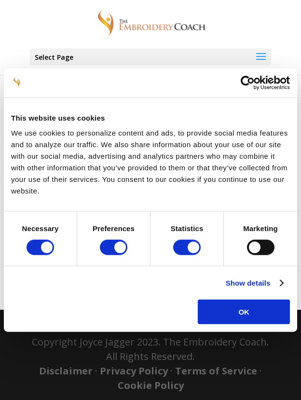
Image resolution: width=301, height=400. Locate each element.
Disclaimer (66, 370)
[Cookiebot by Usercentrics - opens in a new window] (247, 82)
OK (243, 312)
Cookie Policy (151, 385)
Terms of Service (216, 370)
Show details (248, 282)
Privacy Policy (134, 370)
